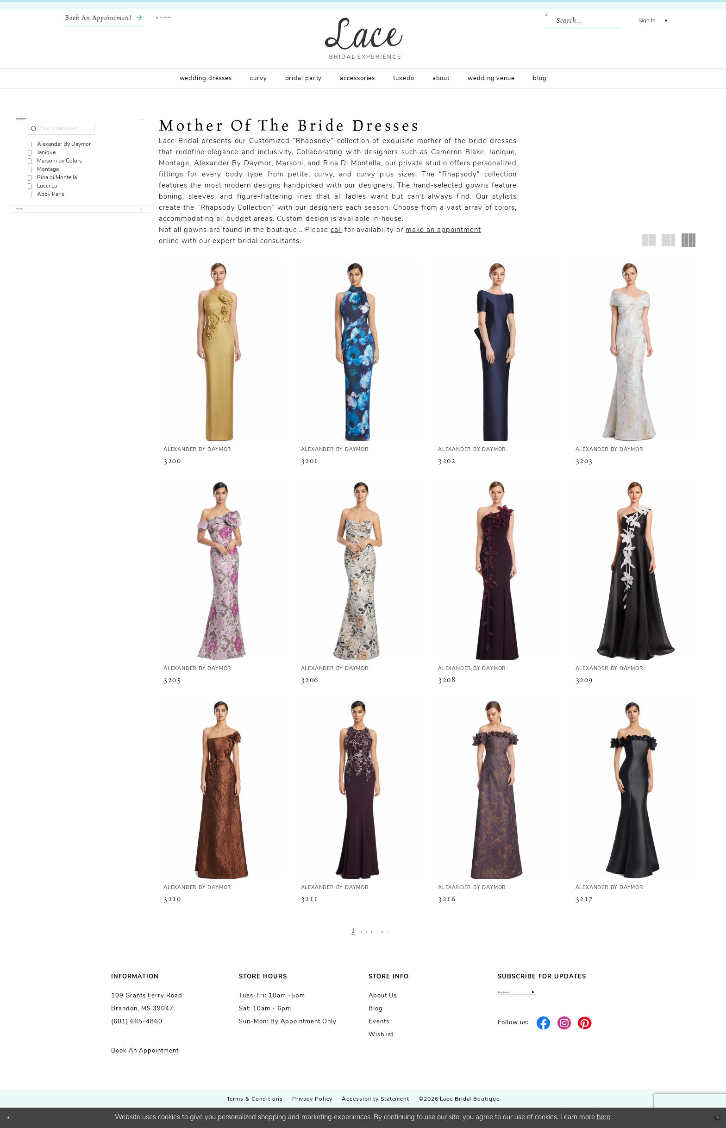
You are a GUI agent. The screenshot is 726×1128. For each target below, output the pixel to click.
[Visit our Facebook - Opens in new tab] (543, 1034)
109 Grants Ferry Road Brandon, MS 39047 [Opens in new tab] (146, 1002)
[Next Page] (409, 931)
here (603, 1117)
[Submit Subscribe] (607, 998)
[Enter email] (556, 998)
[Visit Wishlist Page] (659, 20)
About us (383, 996)
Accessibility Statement (375, 1099)
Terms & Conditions (255, 1099)
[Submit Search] (536, 21)
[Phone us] (185, 20)
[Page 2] (347, 931)
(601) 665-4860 (137, 1022)
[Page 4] (370, 931)
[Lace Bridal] (364, 38)
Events (379, 1022)
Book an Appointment (145, 1051)
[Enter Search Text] (569, 21)
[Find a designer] (61, 142)
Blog (376, 1009)
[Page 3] (358, 931)
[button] (632, 20)
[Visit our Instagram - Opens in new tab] (564, 1034)
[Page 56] (395, 931)
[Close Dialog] (14, 1118)
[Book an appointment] (104, 21)
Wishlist (381, 1035)
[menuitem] (104, 21)
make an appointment (443, 230)
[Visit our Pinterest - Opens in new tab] (585, 1034)
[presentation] (221, 349)
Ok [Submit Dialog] (710, 1117)
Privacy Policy (312, 1099)
